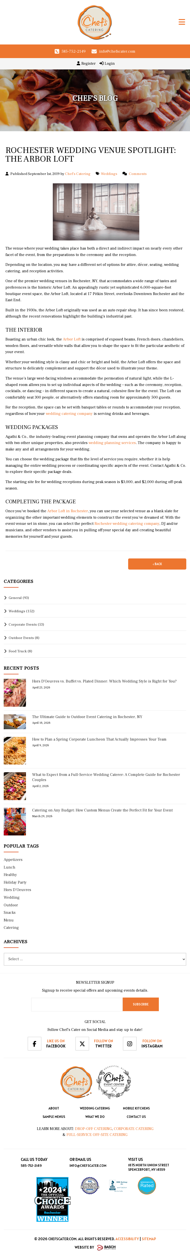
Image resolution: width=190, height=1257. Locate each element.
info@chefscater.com (117, 51)
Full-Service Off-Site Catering (97, 1134)
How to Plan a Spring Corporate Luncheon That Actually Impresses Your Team (99, 739)
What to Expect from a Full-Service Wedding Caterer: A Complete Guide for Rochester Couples (106, 777)
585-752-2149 (74, 51)
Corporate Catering (133, 1128)
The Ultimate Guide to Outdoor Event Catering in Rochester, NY (87, 716)
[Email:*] (77, 1004)
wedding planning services (112, 442)
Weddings (109, 173)
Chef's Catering (78, 173)
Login (107, 63)
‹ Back (157, 564)
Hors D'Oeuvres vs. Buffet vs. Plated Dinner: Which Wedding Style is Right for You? (104, 681)
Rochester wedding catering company (126, 523)
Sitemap (149, 1238)
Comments (138, 173)
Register (86, 63)
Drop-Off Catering (93, 1128)
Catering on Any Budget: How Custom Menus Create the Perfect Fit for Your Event (102, 810)
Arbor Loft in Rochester (67, 511)
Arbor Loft (71, 339)
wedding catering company (69, 413)
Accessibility (127, 1238)
